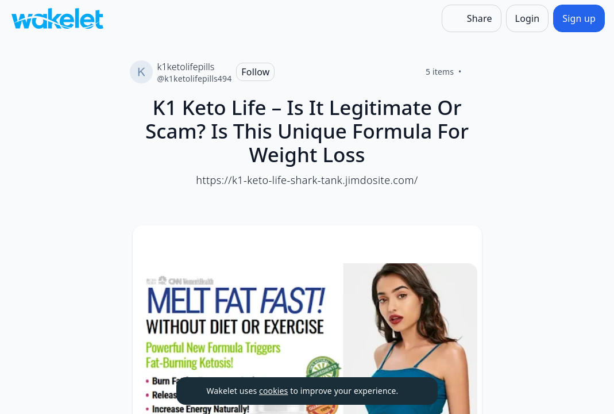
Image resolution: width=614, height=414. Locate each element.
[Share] (471, 18)
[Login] (527, 18)
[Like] (475, 72)
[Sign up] (579, 18)
